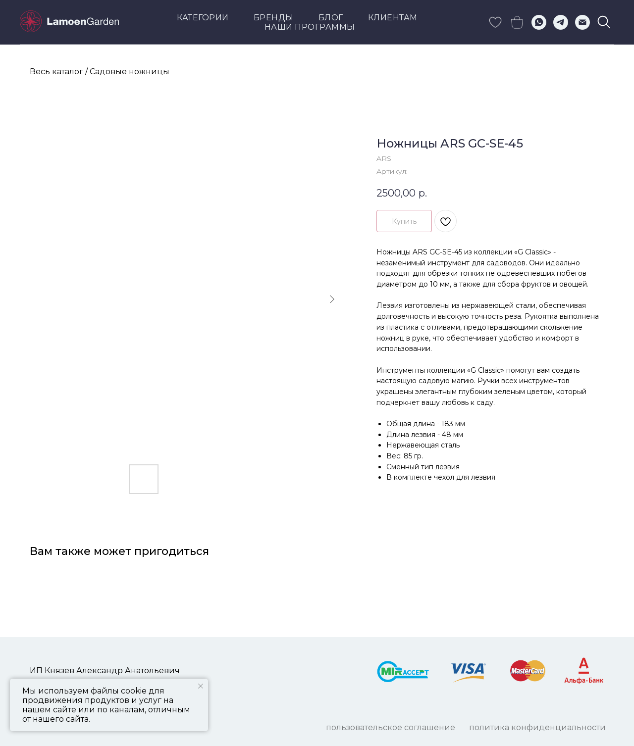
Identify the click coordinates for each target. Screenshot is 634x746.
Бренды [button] (274, 17)
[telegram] (560, 22)
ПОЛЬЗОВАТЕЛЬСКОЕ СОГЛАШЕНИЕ (390, 727)
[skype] (495, 22)
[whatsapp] (538, 22)
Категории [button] (203, 17)
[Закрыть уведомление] (201, 686)
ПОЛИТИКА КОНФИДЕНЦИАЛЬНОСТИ (537, 727)
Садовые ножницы (129, 71)
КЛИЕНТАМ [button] (393, 17)
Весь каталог (56, 71)
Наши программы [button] (309, 27)
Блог (330, 17)
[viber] (604, 22)
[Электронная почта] (582, 22)
